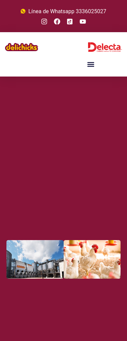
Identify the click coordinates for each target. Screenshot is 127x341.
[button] (90, 64)
